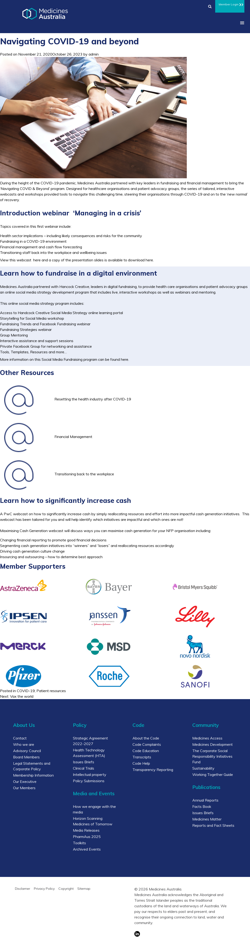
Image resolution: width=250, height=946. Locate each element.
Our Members (24, 787)
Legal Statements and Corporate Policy (31, 766)
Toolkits (79, 843)
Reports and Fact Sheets (213, 825)
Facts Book (201, 806)
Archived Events (87, 849)
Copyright (66, 888)
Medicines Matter (206, 819)
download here (140, 260)
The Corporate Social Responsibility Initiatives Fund (212, 756)
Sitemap (83, 888)
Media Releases (86, 830)
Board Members (26, 757)
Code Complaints (146, 744)
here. (125, 359)
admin (94, 54)
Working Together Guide (212, 774)
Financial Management (73, 436)
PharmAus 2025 (87, 836)
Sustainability (203, 768)
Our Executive (24, 781)
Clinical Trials (83, 768)
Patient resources (51, 690)
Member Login (230, 3)
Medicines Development (212, 744)
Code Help (141, 763)
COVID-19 (26, 690)
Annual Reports (205, 800)
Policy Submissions (88, 780)
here (37, 260)
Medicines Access (207, 738)
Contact (20, 738)
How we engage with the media (94, 809)
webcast (20, 514)
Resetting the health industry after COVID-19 (92, 399)
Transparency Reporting (152, 769)
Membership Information (33, 775)
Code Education (145, 750)
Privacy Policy (44, 888)
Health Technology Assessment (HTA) (89, 753)
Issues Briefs (83, 762)
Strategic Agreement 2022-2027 (90, 741)
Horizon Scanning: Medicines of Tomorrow (92, 821)
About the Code (145, 738)
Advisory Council (27, 750)
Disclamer (22, 888)
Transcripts (141, 757)
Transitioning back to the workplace (84, 474)
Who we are (23, 744)
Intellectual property (89, 774)
